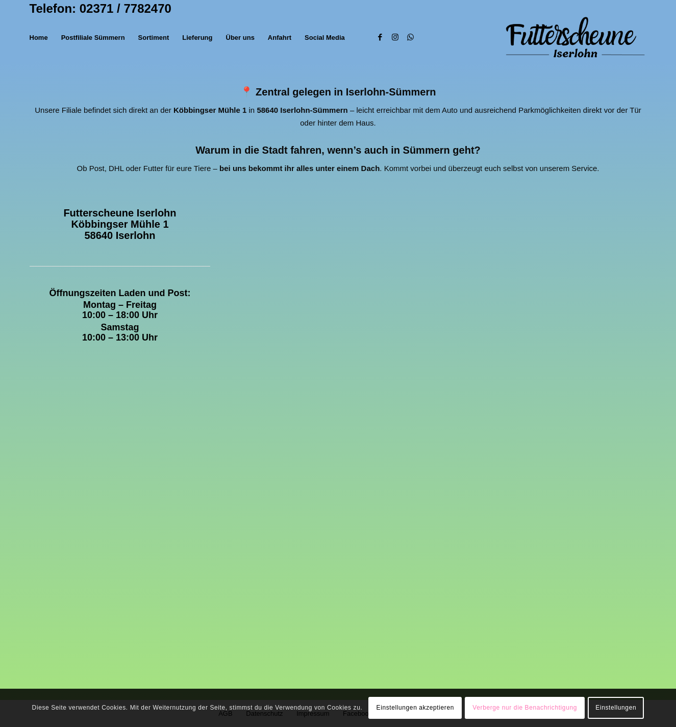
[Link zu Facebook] (380, 37)
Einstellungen (615, 707)
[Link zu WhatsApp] (410, 37)
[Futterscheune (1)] (575, 38)
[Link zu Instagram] (395, 37)
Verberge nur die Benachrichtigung (524, 707)
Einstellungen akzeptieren (415, 707)
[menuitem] (39, 38)
